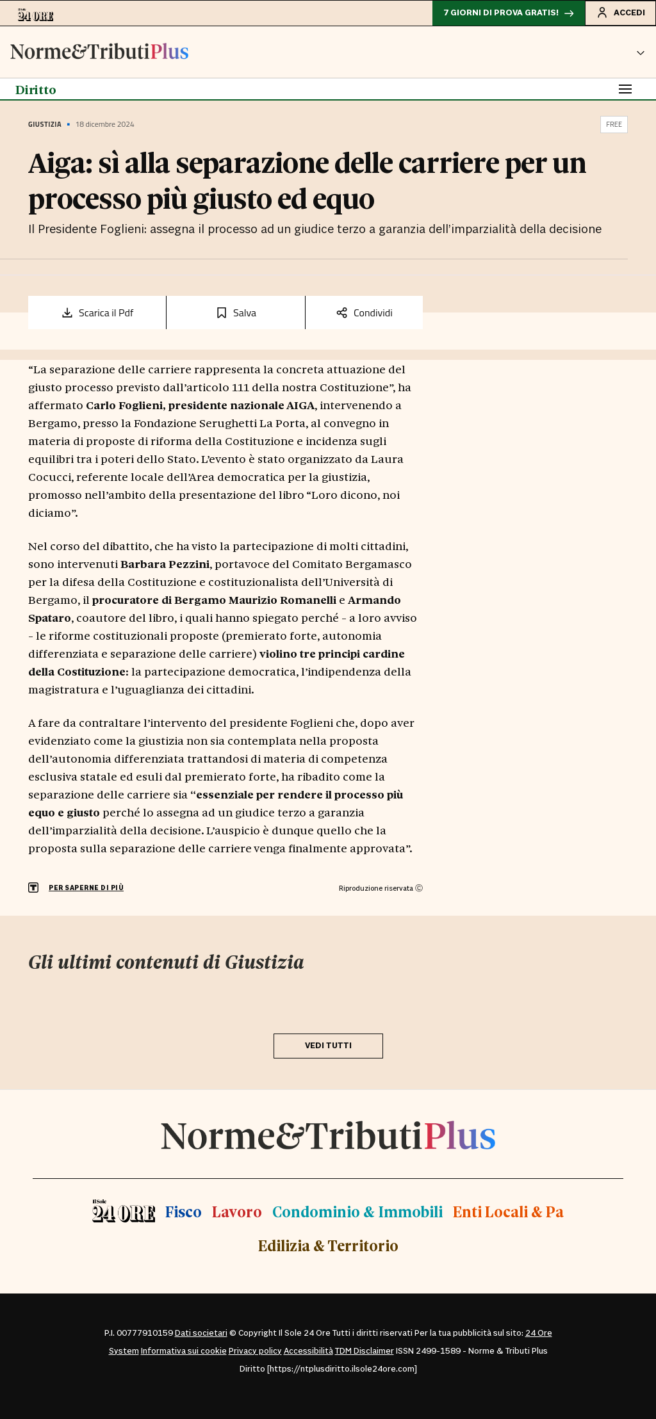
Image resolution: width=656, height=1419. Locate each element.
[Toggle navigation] (625, 89)
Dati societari (201, 1333)
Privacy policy (255, 1351)
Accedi (620, 12)
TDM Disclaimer (364, 1351)
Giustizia (45, 124)
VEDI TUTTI (328, 1046)
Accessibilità (308, 1351)
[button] (641, 52)
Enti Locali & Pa (508, 1211)
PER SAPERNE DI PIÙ (86, 888)
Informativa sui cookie (184, 1351)
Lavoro (237, 1211)
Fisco (183, 1211)
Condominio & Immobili (357, 1211)
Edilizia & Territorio (328, 1245)
